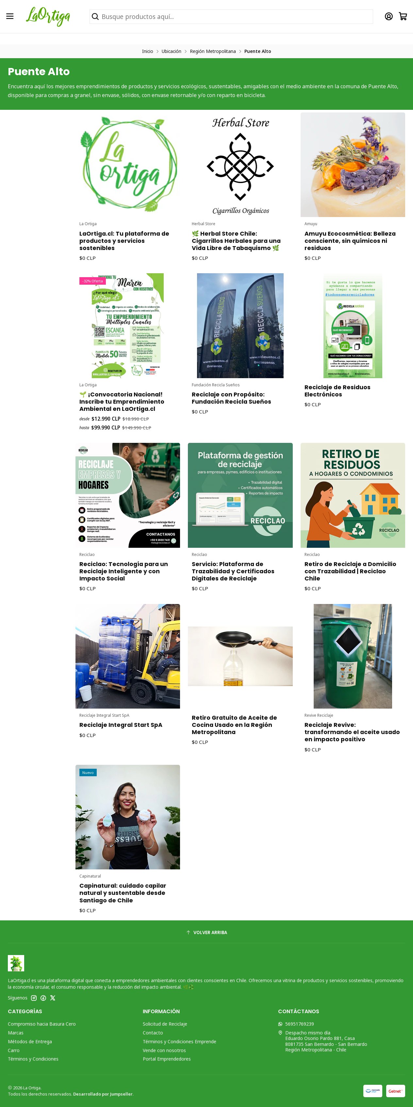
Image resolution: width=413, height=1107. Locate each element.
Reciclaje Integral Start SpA (121, 721)
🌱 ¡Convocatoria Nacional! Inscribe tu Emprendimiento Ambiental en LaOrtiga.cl (122, 398)
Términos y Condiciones (33, 1059)
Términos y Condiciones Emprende (179, 1041)
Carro (14, 1050)
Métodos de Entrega (30, 1041)
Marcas (16, 1033)
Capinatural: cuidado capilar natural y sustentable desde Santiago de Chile (123, 889)
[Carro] (403, 16)
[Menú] (10, 16)
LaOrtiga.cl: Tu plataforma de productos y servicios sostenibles (124, 236)
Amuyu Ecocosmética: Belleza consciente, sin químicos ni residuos (350, 236)
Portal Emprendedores (167, 1059)
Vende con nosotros (164, 1050)
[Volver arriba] (206, 932)
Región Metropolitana (213, 51)
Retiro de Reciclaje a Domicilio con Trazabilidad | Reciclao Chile (350, 567)
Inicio (147, 51)
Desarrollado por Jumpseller (103, 1094)
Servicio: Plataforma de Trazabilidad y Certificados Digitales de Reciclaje (234, 567)
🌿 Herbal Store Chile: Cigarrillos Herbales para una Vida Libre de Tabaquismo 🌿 (236, 236)
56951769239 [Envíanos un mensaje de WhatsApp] (296, 1024)
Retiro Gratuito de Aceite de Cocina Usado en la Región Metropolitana (235, 721)
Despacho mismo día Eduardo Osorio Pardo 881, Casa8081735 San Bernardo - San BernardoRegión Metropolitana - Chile (322, 1041)
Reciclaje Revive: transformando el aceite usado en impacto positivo (352, 728)
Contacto (153, 1033)
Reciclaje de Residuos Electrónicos (338, 388)
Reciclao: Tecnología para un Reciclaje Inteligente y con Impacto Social (124, 567)
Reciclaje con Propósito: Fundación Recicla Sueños (232, 394)
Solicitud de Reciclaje (165, 1024)
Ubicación (171, 51)
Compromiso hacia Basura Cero (42, 1024)
